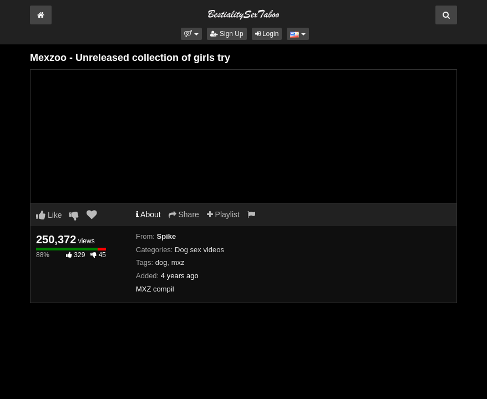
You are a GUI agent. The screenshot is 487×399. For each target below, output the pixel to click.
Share (184, 214)
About (148, 214)
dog (161, 262)
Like (49, 215)
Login (267, 34)
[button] (191, 34)
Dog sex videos (199, 249)
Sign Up (226, 34)
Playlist (223, 214)
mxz (178, 262)
